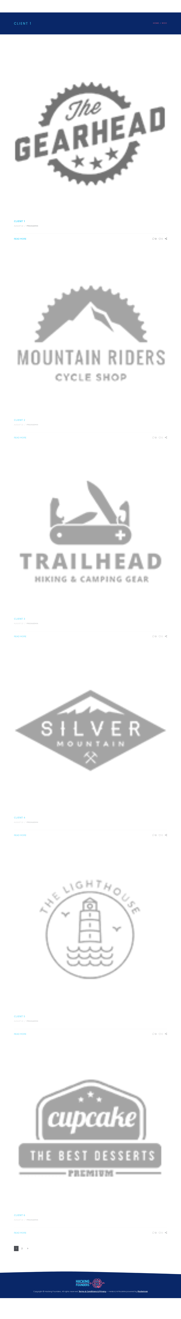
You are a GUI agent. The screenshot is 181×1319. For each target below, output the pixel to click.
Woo (164, 23)
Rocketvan (143, 1291)
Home (156, 23)
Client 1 (19, 221)
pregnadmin (32, 226)
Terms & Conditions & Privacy (92, 1291)
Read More (20, 238)
